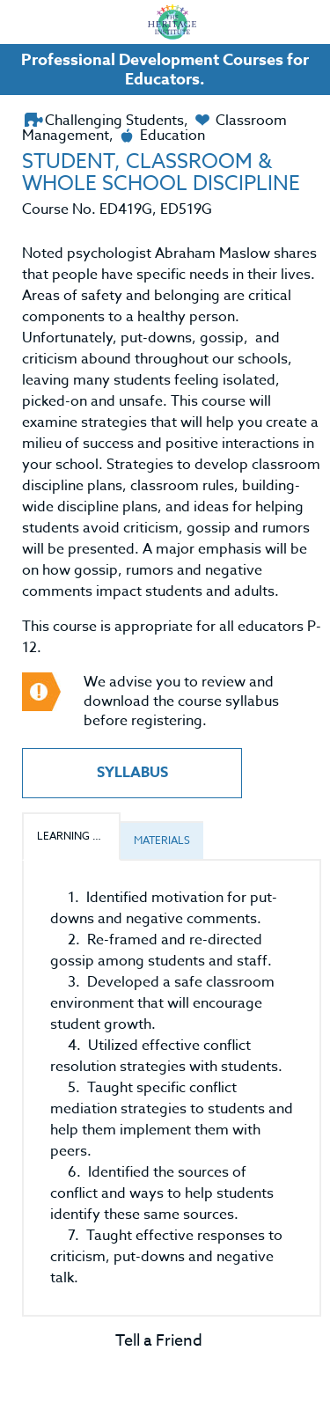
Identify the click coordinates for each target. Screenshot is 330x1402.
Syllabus (132, 772)
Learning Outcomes (79, 835)
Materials (162, 840)
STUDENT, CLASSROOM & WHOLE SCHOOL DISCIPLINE (161, 173)
